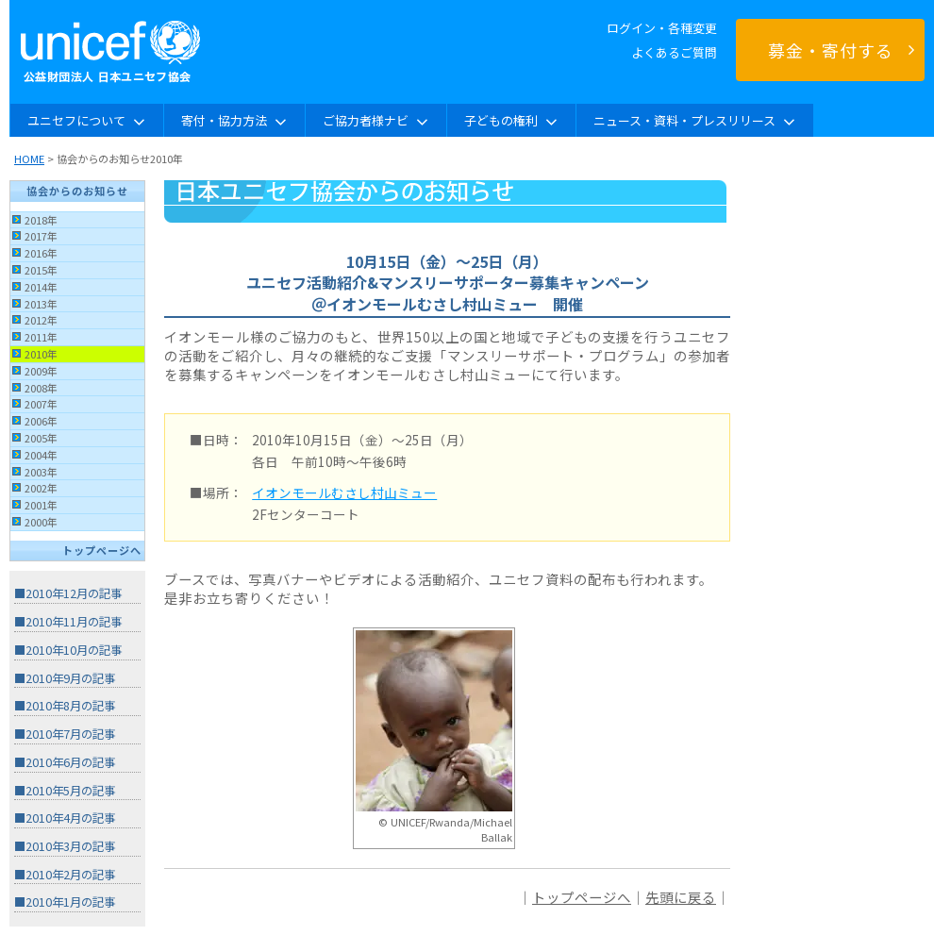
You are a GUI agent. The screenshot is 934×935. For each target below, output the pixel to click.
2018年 (41, 219)
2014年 (41, 286)
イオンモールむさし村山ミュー (344, 492)
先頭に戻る (680, 897)
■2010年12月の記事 (68, 593)
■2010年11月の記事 (68, 621)
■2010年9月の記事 (64, 678)
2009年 (41, 370)
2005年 (41, 437)
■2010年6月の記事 (64, 762)
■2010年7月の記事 (64, 734)
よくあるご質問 (674, 52)
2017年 (41, 235)
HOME (29, 158)
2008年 (41, 387)
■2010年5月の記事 (64, 790)
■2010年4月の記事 (64, 818)
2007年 (41, 403)
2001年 (41, 504)
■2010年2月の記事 (64, 874)
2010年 (41, 353)
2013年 (41, 303)
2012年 (41, 319)
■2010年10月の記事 (68, 650)
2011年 (41, 336)
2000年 (41, 521)
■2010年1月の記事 (64, 901)
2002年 (41, 487)
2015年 (41, 269)
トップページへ (102, 550)
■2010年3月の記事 (64, 846)
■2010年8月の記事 (64, 705)
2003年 (41, 471)
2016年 (41, 252)
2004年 (41, 454)
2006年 (41, 420)
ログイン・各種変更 (662, 28)
